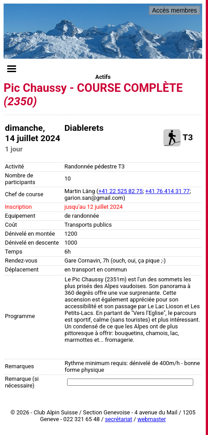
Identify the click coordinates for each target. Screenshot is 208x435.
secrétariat (118, 419)
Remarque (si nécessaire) (21, 382)
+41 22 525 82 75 (120, 191)
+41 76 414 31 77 (167, 191)
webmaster (151, 419)
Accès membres (174, 10)
